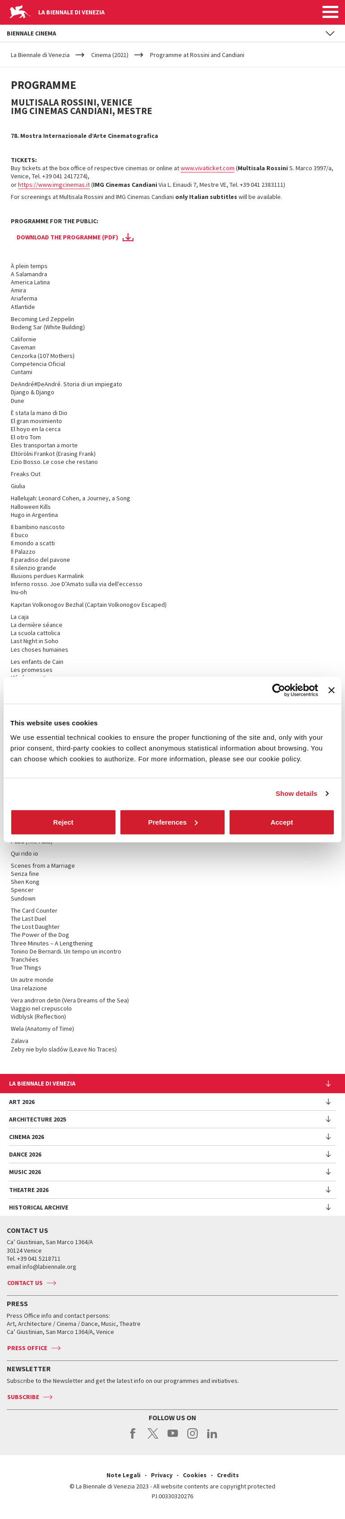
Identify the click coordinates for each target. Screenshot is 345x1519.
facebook (133, 1438)
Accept (281, 822)
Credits (228, 1475)
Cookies (195, 1475)
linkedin (212, 1438)
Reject (63, 822)
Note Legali (123, 1475)
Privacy (161, 1475)
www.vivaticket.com (207, 168)
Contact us (25, 1283)
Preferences (173, 822)
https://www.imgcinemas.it (54, 185)
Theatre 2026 (29, 1190)
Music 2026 (25, 1172)
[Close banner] (331, 690)
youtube (173, 1438)
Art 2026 (22, 1102)
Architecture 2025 (37, 1119)
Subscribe (23, 1397)
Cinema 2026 (26, 1137)
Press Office (27, 1348)
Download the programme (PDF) (67, 237)
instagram (192, 1438)
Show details (297, 793)
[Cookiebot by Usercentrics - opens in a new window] (278, 690)
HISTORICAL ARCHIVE (38, 1207)
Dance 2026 (25, 1154)
